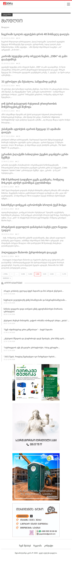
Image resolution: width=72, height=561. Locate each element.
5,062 (52, 274)
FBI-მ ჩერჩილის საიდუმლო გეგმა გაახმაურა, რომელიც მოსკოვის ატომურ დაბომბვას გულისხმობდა (32, 181)
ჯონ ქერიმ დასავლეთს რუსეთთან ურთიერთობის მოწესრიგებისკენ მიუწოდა (29, 105)
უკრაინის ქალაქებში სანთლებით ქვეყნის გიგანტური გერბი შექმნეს (34, 156)
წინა (5, 274)
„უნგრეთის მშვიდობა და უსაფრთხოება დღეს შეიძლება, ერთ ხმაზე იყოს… (35, 338)
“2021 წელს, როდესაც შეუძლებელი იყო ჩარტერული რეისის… (30, 356)
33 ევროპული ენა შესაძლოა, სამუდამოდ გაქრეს (28, 82)
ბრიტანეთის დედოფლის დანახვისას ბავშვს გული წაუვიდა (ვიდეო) (34, 228)
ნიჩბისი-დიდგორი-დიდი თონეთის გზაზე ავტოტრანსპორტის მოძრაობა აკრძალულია (33, 310)
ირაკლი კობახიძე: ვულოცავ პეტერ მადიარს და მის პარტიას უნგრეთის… (34, 290)
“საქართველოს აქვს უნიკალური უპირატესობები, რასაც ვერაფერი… (32, 347)
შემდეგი (7, 278)
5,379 (64, 274)
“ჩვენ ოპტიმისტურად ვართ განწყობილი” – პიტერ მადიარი (28, 329)
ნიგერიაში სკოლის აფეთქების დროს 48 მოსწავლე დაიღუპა (35, 34)
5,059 (30, 274)
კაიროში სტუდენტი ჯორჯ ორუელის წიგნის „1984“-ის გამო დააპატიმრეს (34, 57)
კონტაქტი (48, 545)
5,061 (44, 274)
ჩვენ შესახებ (25, 545)
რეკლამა (37, 545)
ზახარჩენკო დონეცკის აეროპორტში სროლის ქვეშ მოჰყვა (33, 205)
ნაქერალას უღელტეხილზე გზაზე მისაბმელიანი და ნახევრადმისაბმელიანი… (35, 300)
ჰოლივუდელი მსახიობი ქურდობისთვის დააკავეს (29, 252)
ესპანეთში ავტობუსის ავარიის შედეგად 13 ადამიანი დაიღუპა (31, 130)
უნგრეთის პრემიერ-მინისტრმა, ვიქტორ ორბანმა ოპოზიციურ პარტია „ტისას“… (36, 320)
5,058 (23, 274)
